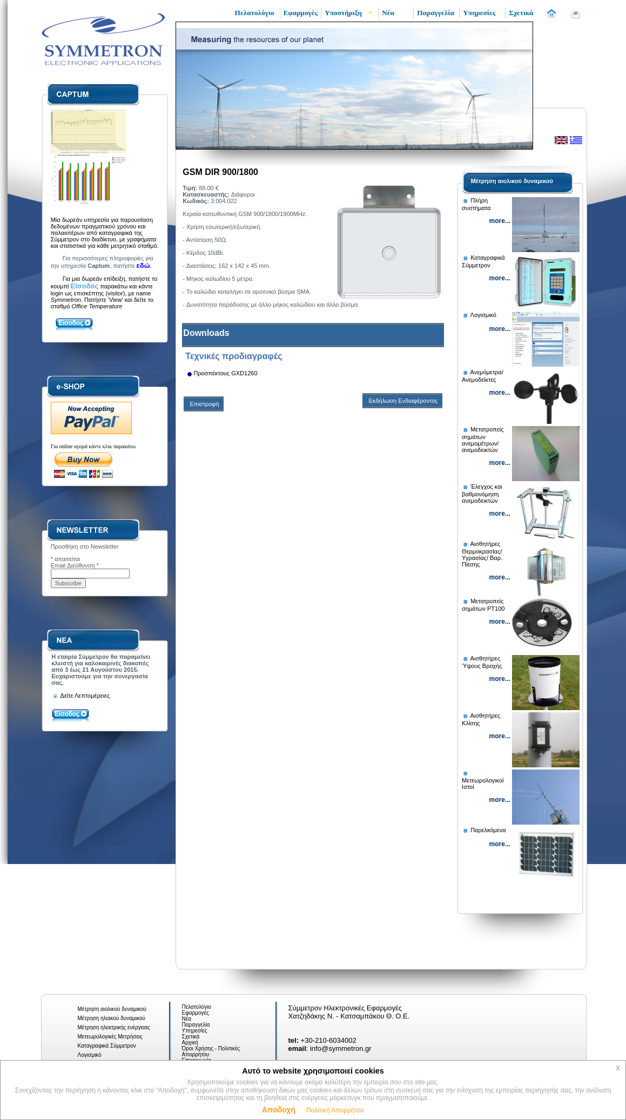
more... (499, 221)
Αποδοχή (278, 1109)
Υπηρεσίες (194, 1031)
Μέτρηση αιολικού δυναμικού (512, 181)
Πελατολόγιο (197, 1007)
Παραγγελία (196, 1025)
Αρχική (190, 1042)
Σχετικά (191, 1037)
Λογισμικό (90, 1055)
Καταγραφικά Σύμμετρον (107, 1046)
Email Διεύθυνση (75, 565)
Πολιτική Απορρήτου (335, 1110)
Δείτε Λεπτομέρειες (80, 695)
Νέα (186, 1019)
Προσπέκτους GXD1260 (225, 373)
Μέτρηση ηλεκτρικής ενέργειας (114, 1027)
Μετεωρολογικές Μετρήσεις (110, 1037)
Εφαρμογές (195, 1013)
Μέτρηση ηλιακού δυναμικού (111, 1018)
